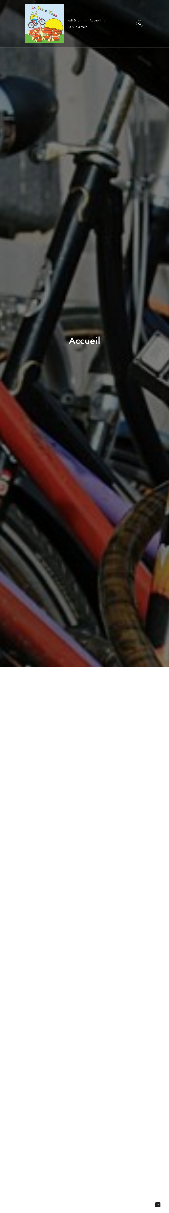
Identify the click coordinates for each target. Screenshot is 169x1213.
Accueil (95, 20)
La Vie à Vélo (78, 27)
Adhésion (74, 20)
